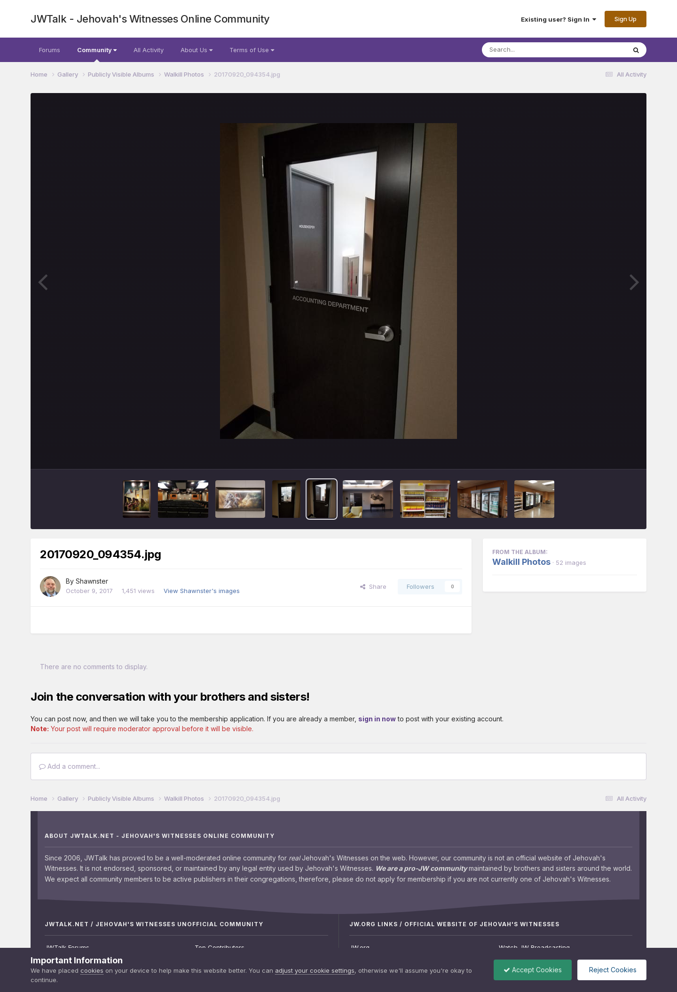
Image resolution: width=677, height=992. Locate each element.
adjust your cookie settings (314, 970)
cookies (91, 970)
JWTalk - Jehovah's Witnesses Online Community (150, 19)
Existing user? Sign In (558, 19)
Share (373, 586)
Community (97, 54)
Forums (49, 50)
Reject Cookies (612, 970)
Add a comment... (69, 766)
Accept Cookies (533, 970)
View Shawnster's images (202, 590)
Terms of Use (251, 50)
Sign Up (625, 19)
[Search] (528, 49)
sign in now (377, 719)
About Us (197, 50)
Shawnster (92, 581)
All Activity (149, 50)
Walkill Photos (521, 562)
